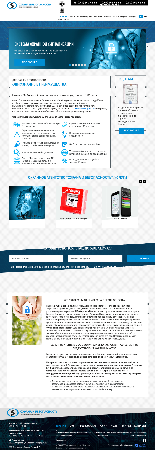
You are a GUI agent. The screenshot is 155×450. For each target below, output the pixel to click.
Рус (141, 17)
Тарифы (131, 17)
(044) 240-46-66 (87, 2)
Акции (123, 17)
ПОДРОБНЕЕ (29, 62)
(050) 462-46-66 (135, 2)
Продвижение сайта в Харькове (127, 445)
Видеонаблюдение (138, 432)
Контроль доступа (138, 435)
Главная (63, 17)
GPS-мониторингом (85, 109)
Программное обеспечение (117, 432)
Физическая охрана (64, 435)
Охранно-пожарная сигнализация (91, 432)
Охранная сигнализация (66, 432)
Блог (72, 17)
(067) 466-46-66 (111, 2)
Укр (145, 17)
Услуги (114, 17)
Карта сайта (61, 440)
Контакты (63, 20)
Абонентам (101, 17)
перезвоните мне (110, 5)
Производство (84, 17)
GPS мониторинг (101, 435)
